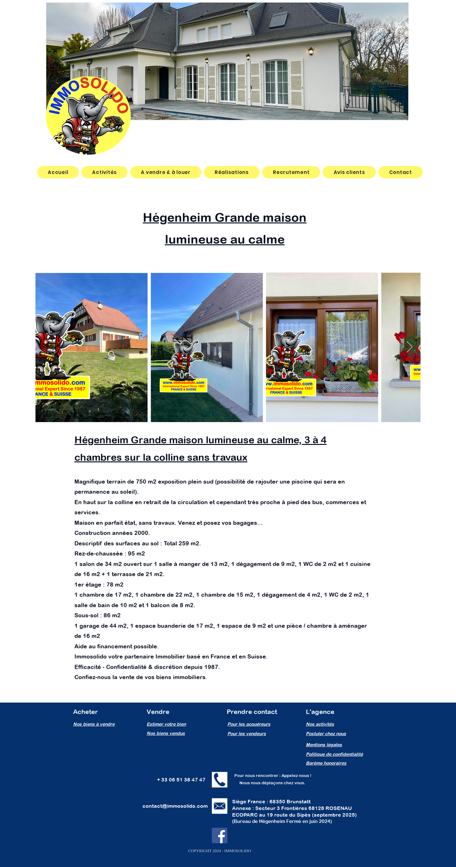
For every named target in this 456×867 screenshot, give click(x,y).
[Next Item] (409, 347)
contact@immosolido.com (175, 806)
